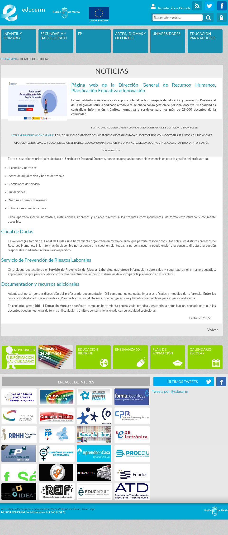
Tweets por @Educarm (170, 391)
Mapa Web (57, 508)
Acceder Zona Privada (170, 6)
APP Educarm (9, 508)
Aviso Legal (88, 508)
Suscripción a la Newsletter (33, 508)
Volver (212, 330)
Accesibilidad (72, 508)
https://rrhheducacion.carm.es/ (32, 135)
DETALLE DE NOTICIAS (34, 59)
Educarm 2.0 (8, 58)
